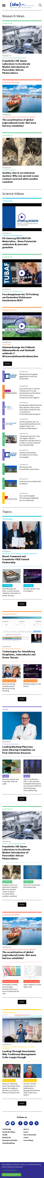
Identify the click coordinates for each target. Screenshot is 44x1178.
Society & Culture (8, 1132)
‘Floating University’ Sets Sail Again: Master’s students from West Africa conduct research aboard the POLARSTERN (30, 440)
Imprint (25, 1132)
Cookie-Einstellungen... (10, 1170)
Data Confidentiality (29, 1135)
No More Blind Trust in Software (31, 590)
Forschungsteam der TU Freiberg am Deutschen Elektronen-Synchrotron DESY (20, 297)
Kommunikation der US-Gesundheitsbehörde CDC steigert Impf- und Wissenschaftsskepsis (30, 425)
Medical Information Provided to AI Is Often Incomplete (28, 454)
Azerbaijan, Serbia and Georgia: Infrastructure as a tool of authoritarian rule (10, 989)
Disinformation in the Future (32, 685)
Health (4, 1135)
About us (26, 1129)
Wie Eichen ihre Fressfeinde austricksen (29, 468)
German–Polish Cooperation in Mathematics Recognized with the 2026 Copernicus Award (31, 1089)
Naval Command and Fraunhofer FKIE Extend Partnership (15, 559)
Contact (25, 1138)
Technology (6, 1129)
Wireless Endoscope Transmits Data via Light (10, 781)
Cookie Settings (28, 1140)
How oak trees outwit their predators (30, 482)
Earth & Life (6, 1137)
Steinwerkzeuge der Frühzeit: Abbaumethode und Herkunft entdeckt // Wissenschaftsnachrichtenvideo (20, 352)
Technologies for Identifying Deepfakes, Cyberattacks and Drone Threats (19, 654)
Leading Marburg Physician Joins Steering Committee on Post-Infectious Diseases (18, 750)
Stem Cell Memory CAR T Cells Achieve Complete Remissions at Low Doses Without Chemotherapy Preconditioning (32, 784)
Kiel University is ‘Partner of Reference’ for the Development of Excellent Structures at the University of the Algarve (29, 393)
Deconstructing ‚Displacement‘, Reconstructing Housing (8, 687)
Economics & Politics (9, 1140)
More (7, 364)
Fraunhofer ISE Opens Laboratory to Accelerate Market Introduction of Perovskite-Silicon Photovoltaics (16, 67)
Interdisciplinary (8, 1143)
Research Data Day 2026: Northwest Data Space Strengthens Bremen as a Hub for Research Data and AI (11, 1088)
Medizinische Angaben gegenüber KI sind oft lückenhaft (28, 376)
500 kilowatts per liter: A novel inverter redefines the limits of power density (11, 592)
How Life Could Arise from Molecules (31, 886)
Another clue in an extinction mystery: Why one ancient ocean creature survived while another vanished (20, 177)
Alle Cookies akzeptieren (11, 1175)
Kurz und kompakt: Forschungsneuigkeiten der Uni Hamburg (29, 498)
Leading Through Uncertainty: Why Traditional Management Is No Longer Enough (19, 1054)
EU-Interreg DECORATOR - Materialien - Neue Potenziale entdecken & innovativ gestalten (19, 243)
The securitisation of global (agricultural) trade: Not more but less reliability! (19, 123)
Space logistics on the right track (32, 985)
